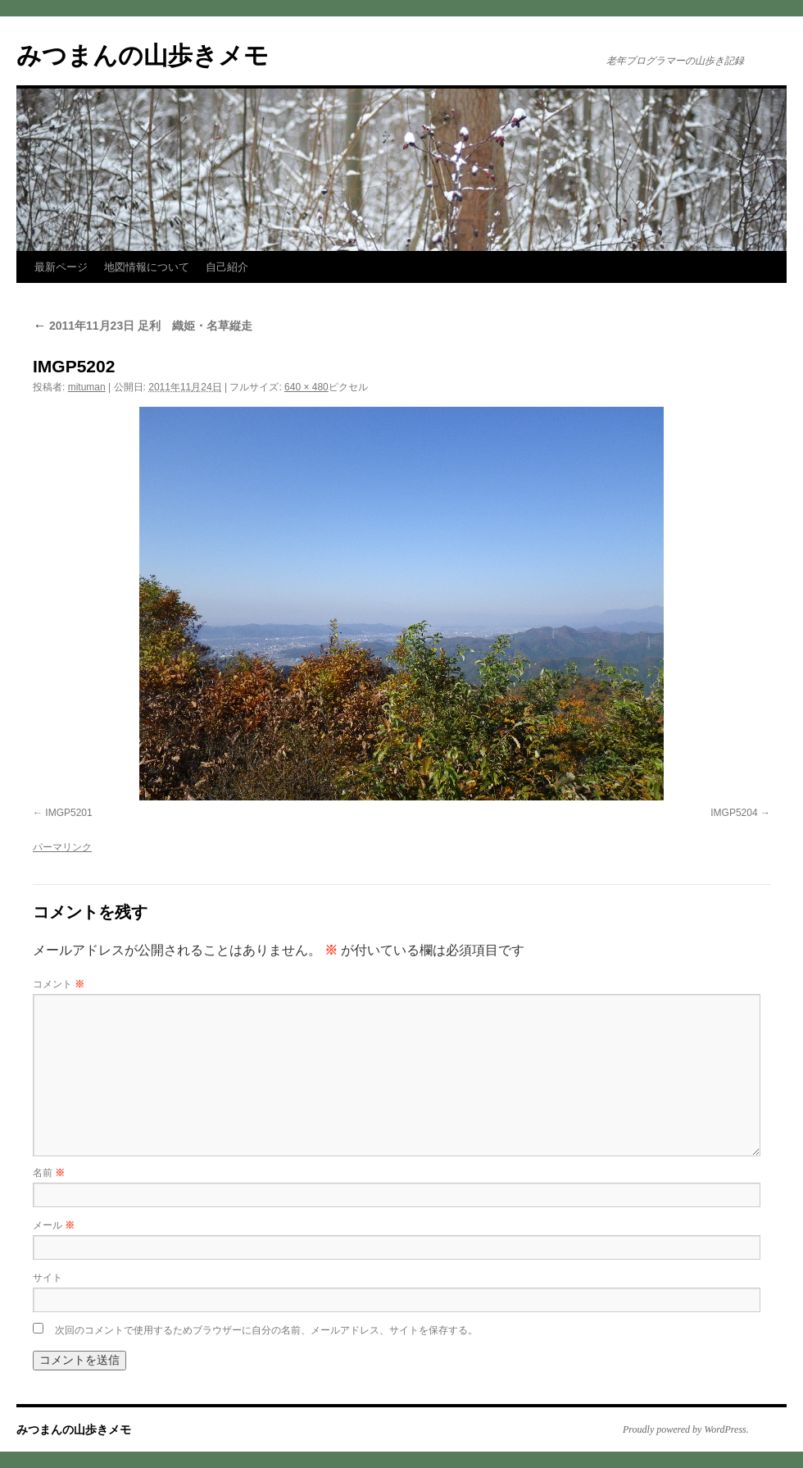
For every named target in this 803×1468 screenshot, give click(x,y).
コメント (58, 984)
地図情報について (146, 267)
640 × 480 (306, 387)
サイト (47, 1277)
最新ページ (61, 267)
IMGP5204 (733, 812)
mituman (87, 387)
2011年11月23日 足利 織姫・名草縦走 (142, 325)
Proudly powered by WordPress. (686, 1429)
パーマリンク (62, 847)
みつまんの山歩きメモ (142, 55)
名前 (49, 1173)
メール (54, 1225)
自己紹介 (227, 267)
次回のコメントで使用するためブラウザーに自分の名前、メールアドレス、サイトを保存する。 (266, 1330)
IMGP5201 (68, 812)
